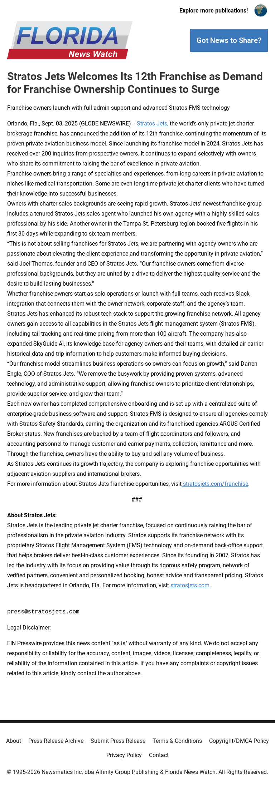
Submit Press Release (118, 740)
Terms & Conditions (177, 740)
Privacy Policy (124, 755)
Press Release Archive (55, 740)
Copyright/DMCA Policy (239, 740)
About (13, 740)
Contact (159, 755)
